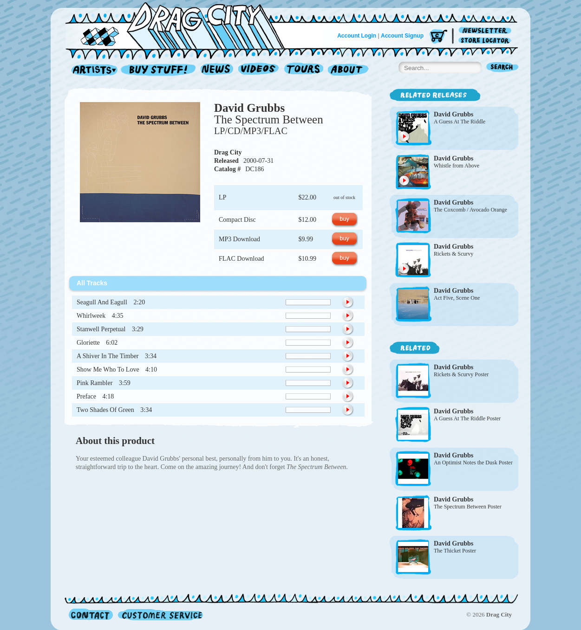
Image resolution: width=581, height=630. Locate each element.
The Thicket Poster (455, 550)
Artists (92, 70)
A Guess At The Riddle (459, 121)
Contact (90, 614)
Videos (259, 70)
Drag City (228, 152)
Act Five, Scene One (457, 298)
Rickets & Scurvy (453, 254)
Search (502, 68)
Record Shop (159, 70)
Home (180, 25)
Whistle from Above (456, 165)
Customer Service (159, 614)
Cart (438, 37)
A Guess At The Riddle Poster (467, 418)
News (217, 70)
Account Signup (402, 35)
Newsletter (486, 31)
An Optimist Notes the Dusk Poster (473, 462)
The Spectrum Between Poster (468, 506)
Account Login (356, 35)
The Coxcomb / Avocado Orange (470, 209)
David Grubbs (249, 108)
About (348, 70)
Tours (304, 70)
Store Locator (486, 40)
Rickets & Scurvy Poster (461, 374)
